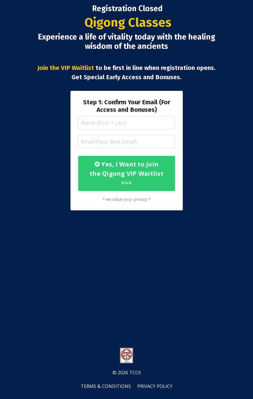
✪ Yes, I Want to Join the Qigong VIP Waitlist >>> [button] (126, 173)
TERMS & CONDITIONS (106, 386)
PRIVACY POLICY (154, 386)
